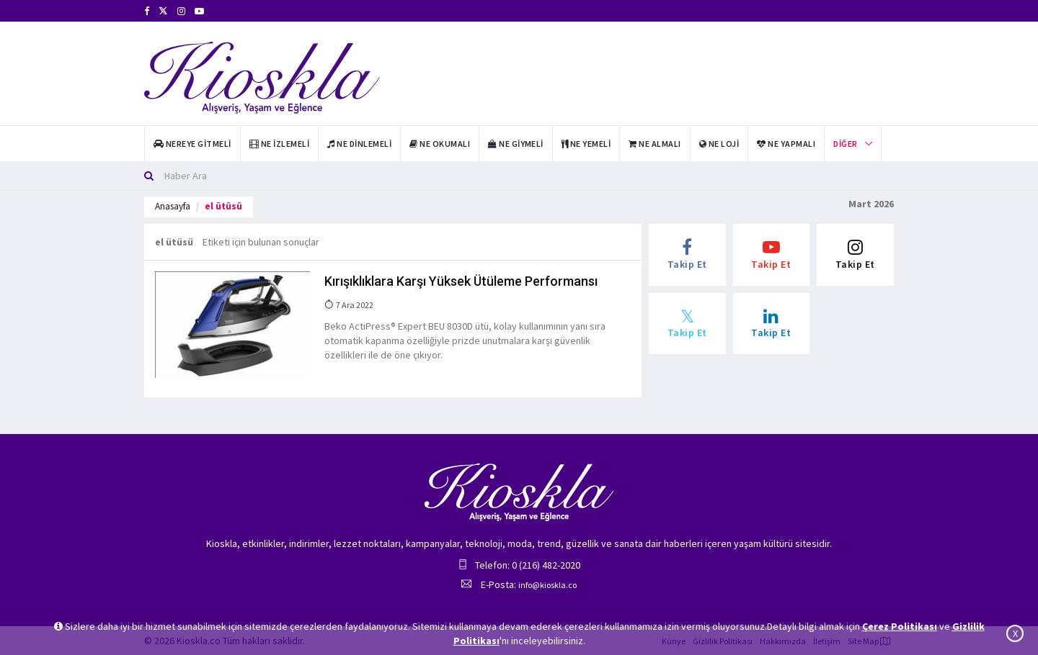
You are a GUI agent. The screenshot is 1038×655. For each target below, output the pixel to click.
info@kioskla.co (547, 584)
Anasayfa (172, 206)
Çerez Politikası (899, 626)
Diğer (845, 143)
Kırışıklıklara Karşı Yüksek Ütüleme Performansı (461, 281)
